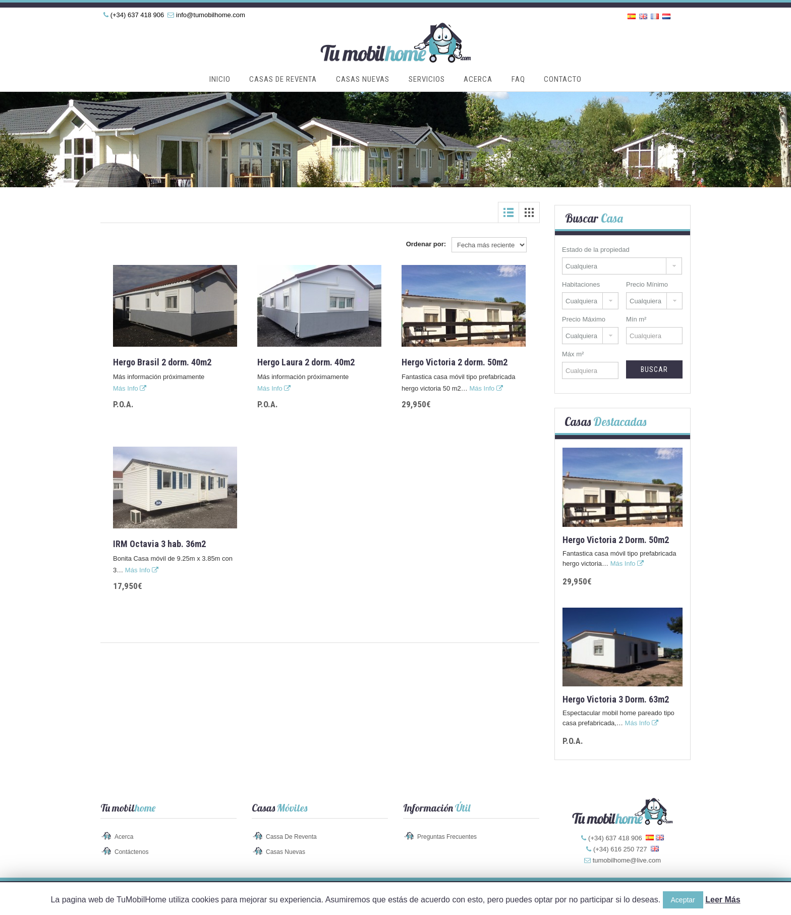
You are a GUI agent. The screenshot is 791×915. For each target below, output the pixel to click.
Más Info (129, 388)
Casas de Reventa (283, 79)
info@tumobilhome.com (210, 15)
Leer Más (722, 899)
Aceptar (683, 900)
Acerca (478, 79)
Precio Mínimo (647, 284)
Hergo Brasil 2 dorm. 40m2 (162, 362)
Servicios (427, 79)
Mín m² (636, 319)
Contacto (563, 79)
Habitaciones (581, 284)
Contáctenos (131, 851)
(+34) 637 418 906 (137, 15)
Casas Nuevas (362, 79)
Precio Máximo (583, 319)
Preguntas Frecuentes (447, 836)
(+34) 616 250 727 (620, 849)
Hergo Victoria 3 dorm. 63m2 (615, 699)
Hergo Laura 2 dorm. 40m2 (306, 362)
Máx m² (573, 354)
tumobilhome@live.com (627, 860)
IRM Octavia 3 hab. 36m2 (159, 544)
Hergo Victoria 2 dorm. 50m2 (454, 362)
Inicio (220, 79)
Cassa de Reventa (291, 836)
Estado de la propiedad (596, 249)
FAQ (518, 79)
